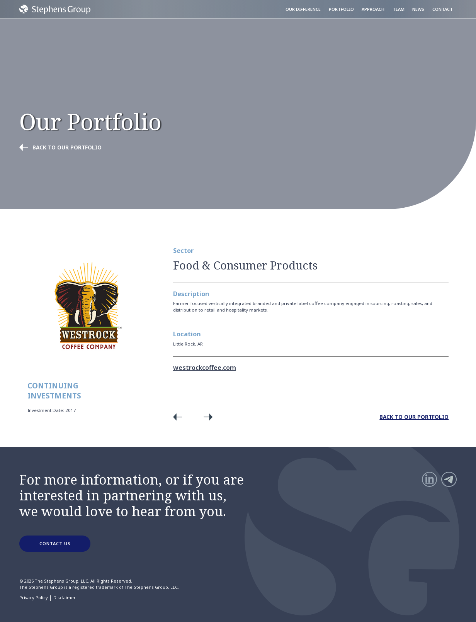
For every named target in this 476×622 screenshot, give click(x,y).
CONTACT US (55, 543)
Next (205, 416)
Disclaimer (64, 598)
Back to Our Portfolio (414, 416)
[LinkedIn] (429, 479)
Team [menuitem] (399, 9)
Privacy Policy (33, 598)
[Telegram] (449, 479)
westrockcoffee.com (204, 367)
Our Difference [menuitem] (303, 9)
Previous (179, 416)
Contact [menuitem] (442, 9)
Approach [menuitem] (373, 9)
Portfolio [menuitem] (341, 9)
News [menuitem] (418, 9)
